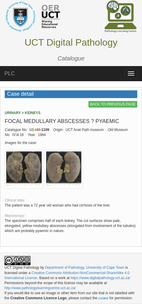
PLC (9, 73)
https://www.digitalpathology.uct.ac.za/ (100, 278)
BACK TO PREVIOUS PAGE (112, 104)
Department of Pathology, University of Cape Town (84, 267)
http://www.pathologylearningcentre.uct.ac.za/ (40, 288)
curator (103, 298)
